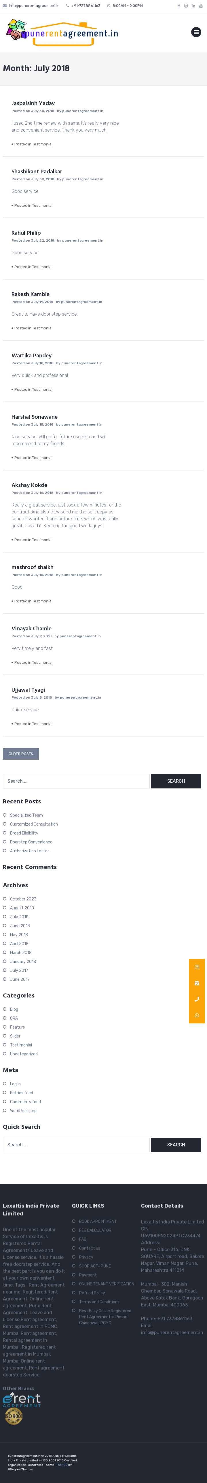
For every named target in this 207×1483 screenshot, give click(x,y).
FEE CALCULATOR (95, 1232)
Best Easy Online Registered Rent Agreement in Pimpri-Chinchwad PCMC (105, 1318)
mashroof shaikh (33, 567)
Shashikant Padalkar (37, 172)
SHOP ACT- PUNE (95, 1268)
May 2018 (19, 934)
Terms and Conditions (99, 1303)
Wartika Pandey (32, 356)
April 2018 (19, 943)
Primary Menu (196, 33)
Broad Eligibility (24, 833)
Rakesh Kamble (31, 294)
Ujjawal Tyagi (28, 690)
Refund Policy (92, 1294)
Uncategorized (24, 1054)
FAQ (82, 1241)
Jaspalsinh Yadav (33, 103)
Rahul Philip (26, 233)
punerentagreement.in (82, 111)
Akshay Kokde (29, 485)
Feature (17, 1027)
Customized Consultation (34, 824)
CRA (14, 1018)
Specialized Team (26, 815)
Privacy (86, 1259)
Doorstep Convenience (31, 842)
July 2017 (19, 970)
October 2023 (23, 899)
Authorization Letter (29, 851)
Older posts (21, 754)
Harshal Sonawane (35, 417)
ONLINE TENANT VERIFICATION (106, 1285)
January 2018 (23, 961)
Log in (15, 1084)
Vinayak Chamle (32, 629)
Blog (14, 1009)
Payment (88, 1277)
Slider (15, 1036)
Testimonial (42, 144)
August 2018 (22, 908)
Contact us (89, 1250)
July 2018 (19, 917)
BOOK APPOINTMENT (98, 1223)
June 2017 (20, 979)
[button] (197, 1015)
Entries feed (21, 1093)
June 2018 (20, 925)
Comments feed (25, 1101)
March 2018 (21, 952)
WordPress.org (23, 1110)
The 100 (57, 1464)
